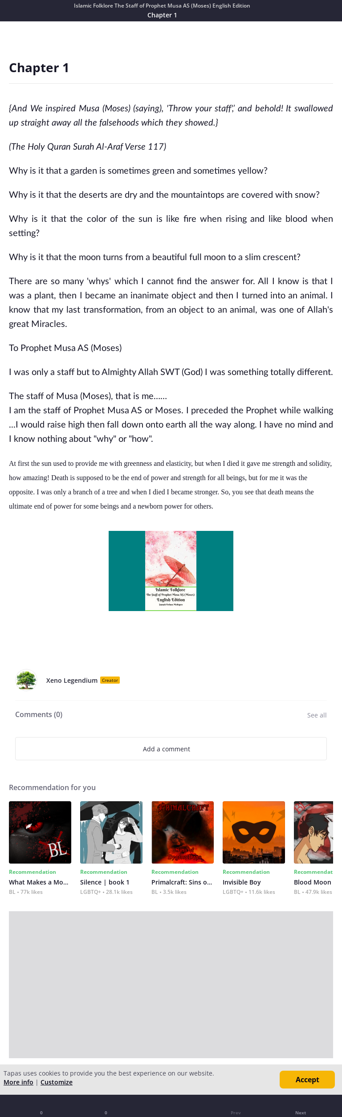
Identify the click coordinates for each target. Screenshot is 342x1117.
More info (18, 1082)
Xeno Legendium (72, 680)
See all (317, 715)
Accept (307, 1079)
